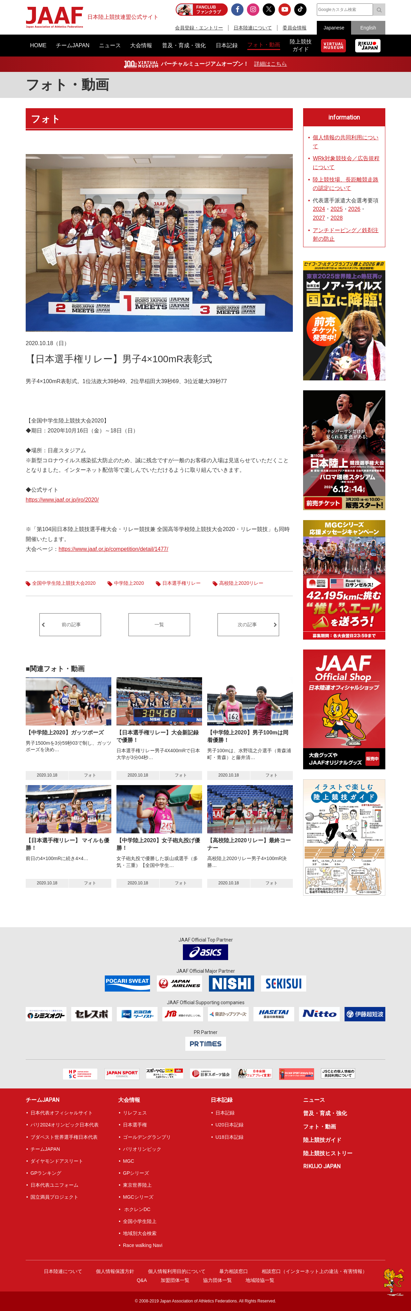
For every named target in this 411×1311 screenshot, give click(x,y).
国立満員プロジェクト (54, 1197)
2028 (337, 218)
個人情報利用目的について (177, 1271)
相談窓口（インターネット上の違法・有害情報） (314, 1271)
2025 (337, 209)
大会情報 (129, 1100)
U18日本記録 (229, 1137)
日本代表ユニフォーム (54, 1185)
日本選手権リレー (181, 583)
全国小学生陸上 (140, 1221)
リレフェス (135, 1112)
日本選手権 (135, 1124)
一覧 (159, 624)
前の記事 (71, 624)
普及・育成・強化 (325, 1113)
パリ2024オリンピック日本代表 (64, 1124)
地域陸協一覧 (260, 1280)
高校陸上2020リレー (241, 583)
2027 (319, 218)
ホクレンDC (136, 1209)
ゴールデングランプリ (147, 1137)
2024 (319, 209)
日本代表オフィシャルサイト (61, 1112)
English (368, 27)
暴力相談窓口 (233, 1271)
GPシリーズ (136, 1173)
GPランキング (45, 1173)
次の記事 (247, 624)
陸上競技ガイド (322, 1140)
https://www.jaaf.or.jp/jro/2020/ (62, 500)
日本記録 (222, 1100)
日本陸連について (253, 27)
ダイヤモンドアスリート (56, 1161)
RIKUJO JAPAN (321, 1166)
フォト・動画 (67, 85)
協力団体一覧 (217, 1280)
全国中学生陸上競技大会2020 (64, 583)
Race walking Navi (142, 1245)
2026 (354, 209)
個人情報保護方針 (115, 1271)
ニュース (314, 1100)
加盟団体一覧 (175, 1280)
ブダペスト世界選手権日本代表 (64, 1137)
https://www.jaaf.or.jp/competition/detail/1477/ (113, 549)
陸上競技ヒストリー (327, 1153)
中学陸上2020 (129, 583)
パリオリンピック (142, 1149)
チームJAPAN (42, 1100)
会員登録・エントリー (199, 27)
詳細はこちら (270, 64)
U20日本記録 (229, 1124)
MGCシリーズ (138, 1197)
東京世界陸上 (137, 1185)
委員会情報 (295, 27)
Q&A (142, 1280)
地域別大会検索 (140, 1233)
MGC (128, 1161)
